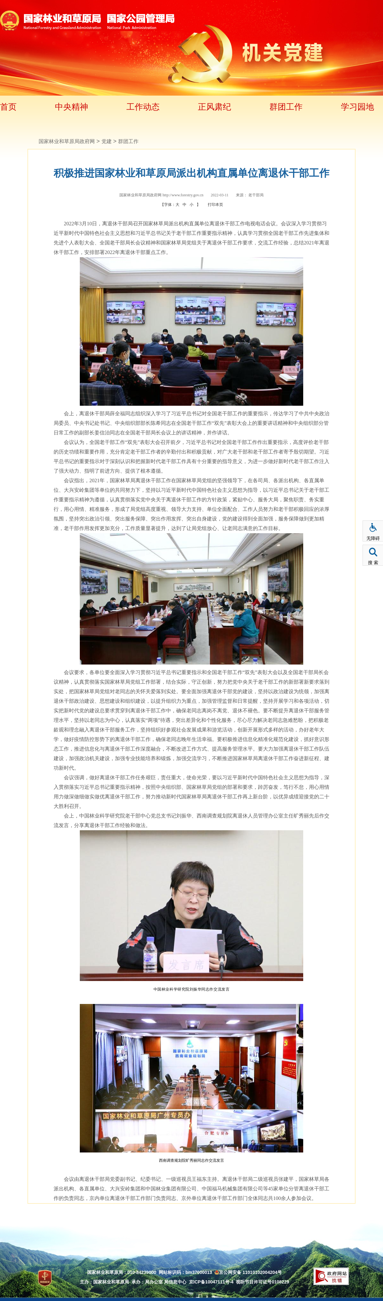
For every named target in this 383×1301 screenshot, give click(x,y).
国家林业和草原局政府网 (67, 141)
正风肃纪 (214, 107)
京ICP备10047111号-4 (211, 1281)
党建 (106, 141)
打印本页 (215, 204)
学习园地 (357, 107)
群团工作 (286, 107)
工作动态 (143, 107)
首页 (8, 107)
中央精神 (71, 107)
